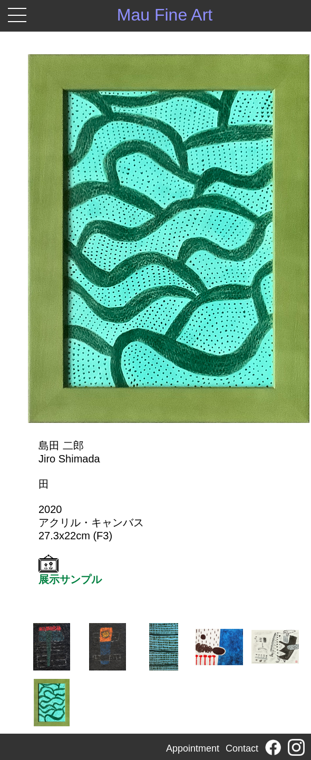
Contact (242, 748)
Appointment (192, 748)
